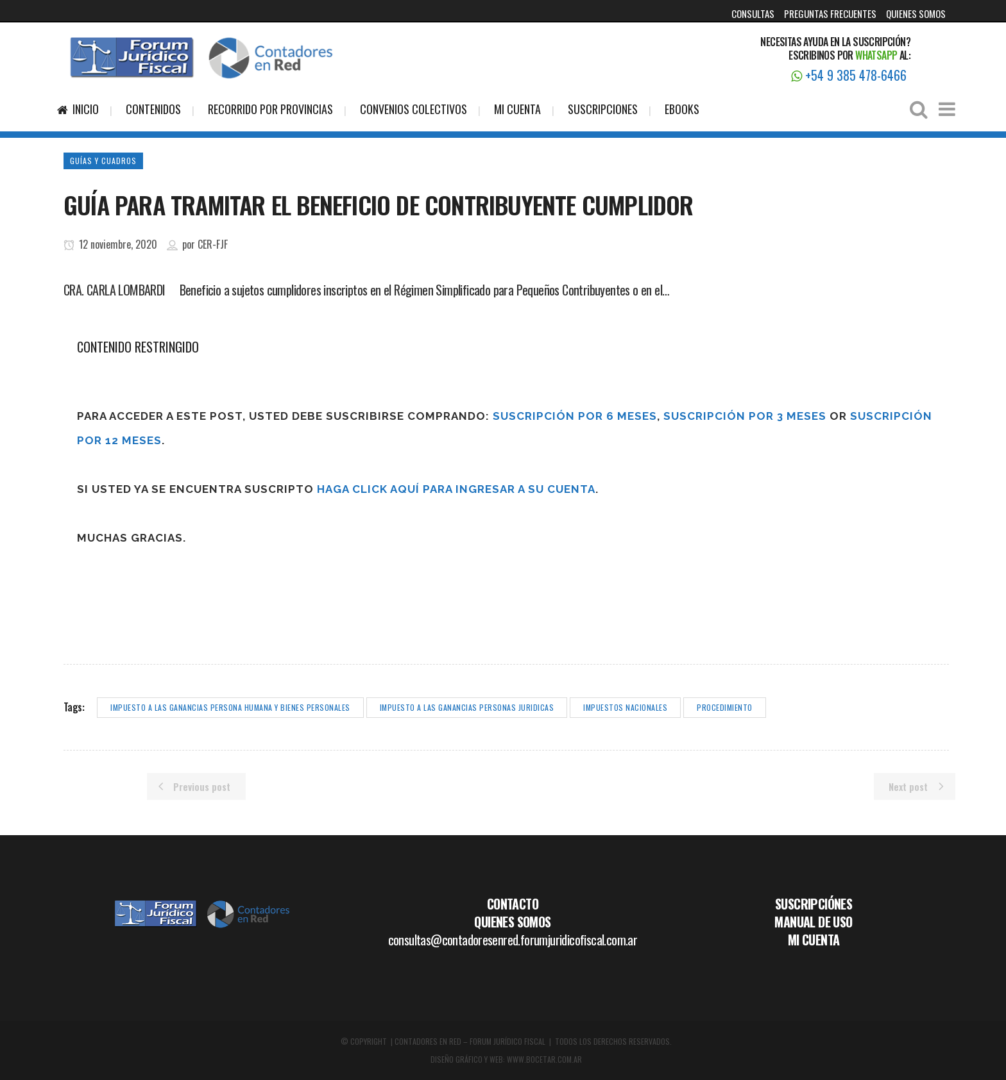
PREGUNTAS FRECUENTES (830, 13)
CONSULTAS (752, 13)
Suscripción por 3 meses (744, 416)
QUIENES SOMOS (916, 13)
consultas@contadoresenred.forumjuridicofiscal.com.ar (513, 939)
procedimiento (725, 707)
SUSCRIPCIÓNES (813, 903)
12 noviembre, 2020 (110, 244)
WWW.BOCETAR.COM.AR (544, 1059)
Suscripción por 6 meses (575, 416)
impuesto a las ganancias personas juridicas (467, 707)
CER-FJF (213, 244)
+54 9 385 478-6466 (849, 75)
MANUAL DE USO (813, 921)
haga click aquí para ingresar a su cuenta (456, 489)
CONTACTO (512, 903)
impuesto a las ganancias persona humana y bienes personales (230, 707)
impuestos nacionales (625, 707)
